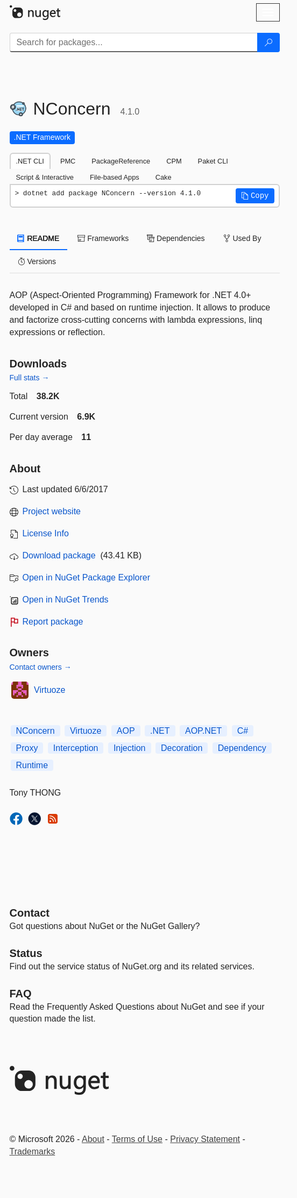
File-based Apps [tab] (114, 177)
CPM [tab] (173, 161)
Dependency (242, 748)
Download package (59, 555)
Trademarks (32, 1151)
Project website (52, 511)
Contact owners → (41, 667)
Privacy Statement (205, 1139)
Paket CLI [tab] (213, 161)
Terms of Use (137, 1139)
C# (242, 730)
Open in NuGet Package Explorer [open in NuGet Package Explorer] (86, 577)
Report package (53, 621)
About (93, 1139)
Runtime (32, 765)
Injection (130, 748)
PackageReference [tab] (120, 161)
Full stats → (29, 377)
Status (26, 953)
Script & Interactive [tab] (45, 177)
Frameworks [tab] (103, 238)
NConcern (35, 730)
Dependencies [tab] (175, 238)
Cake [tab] (163, 177)
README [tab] (39, 238)
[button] (255, 195)
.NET (159, 730)
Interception (75, 748)
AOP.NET (203, 730)
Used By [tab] (242, 238)
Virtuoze (49, 689)
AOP (126, 730)
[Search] (268, 42)
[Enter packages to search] (134, 42)
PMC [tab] (67, 161)
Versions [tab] (37, 261)
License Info (46, 533)
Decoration (181, 748)
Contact (29, 913)
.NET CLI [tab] (30, 161)
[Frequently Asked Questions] (21, 993)
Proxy (27, 748)
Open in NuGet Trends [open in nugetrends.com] (66, 599)
